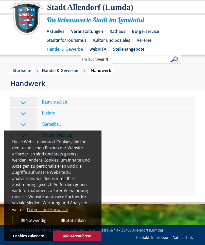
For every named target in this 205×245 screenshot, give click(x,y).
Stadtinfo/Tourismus (67, 40)
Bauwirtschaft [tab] (43, 102)
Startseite (22, 70)
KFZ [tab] (35, 168)
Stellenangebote (128, 49)
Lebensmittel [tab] (42, 147)
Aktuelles (55, 31)
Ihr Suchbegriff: (95, 59)
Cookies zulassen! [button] (28, 235)
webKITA (98, 49)
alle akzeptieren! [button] (77, 235)
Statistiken (73, 220)
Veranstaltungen (87, 31)
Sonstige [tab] (38, 191)
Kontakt (142, 237)
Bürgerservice (145, 31)
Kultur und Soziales (111, 40)
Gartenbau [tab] (40, 124)
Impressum (160, 237)
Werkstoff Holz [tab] (45, 180)
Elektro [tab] (37, 113)
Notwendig (33, 220)
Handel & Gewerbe (65, 49)
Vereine (144, 40)
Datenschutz (183, 237)
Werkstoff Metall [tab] (46, 158)
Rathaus (117, 31)
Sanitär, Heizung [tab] (46, 135)
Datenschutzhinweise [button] (47, 209)
